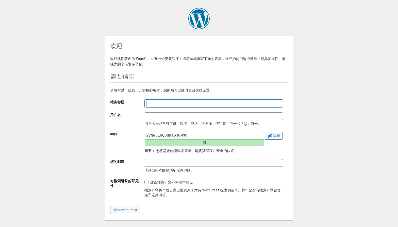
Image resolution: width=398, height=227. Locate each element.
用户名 (115, 115)
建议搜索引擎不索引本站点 (168, 182)
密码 (113, 134)
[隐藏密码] (274, 136)
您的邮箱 (117, 162)
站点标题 (117, 102)
